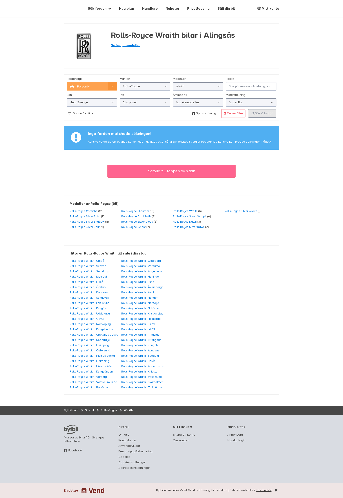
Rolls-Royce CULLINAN (136, 216)
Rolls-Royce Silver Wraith (241, 211)
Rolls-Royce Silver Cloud (137, 221)
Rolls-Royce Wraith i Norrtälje (140, 303)
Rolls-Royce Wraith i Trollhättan (141, 387)
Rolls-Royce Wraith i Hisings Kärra (92, 366)
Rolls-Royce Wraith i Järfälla (139, 329)
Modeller (179, 78)
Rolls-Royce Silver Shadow (87, 221)
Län (69, 94)
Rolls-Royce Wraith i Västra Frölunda (93, 382)
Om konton (181, 440)
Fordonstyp (75, 78)
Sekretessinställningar (134, 467)
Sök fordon (97, 9)
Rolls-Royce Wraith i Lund (137, 282)
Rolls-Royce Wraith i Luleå (86, 282)
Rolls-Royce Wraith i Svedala (140, 355)
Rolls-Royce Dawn (185, 221)
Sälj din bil (226, 9)
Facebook (75, 450)
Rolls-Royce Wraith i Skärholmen (142, 382)
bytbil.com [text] (71, 429)
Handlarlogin (236, 440)
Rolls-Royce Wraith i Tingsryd (140, 334)
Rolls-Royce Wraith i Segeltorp (89, 271)
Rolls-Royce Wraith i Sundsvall (89, 297)
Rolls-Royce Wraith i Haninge (140, 276)
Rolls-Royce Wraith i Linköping (89, 345)
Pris (122, 94)
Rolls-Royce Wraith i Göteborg (141, 260)
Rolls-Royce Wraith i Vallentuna (141, 376)
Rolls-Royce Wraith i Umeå (87, 260)
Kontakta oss (127, 440)
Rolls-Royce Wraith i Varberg (88, 376)
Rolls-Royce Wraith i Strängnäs (141, 340)
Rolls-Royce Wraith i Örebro (88, 287)
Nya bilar (126, 9)
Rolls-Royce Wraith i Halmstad (141, 318)
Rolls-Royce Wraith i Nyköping (140, 308)
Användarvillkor (129, 445)
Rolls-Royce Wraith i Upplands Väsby (94, 334)
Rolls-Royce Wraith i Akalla (138, 292)
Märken (125, 78)
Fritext (230, 78)
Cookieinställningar (132, 462)
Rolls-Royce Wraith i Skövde (88, 266)
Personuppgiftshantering (135, 451)
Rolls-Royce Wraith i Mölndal (88, 276)
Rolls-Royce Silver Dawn (189, 227)
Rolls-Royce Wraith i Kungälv (88, 308)
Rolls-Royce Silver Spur (85, 227)
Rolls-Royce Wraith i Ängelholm (141, 271)
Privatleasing (198, 9)
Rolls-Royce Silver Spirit (85, 216)
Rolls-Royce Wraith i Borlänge (89, 387)
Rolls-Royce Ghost (133, 227)
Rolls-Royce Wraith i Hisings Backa (92, 355)
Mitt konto (268, 9)
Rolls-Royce (101, 204)
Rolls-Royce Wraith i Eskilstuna (89, 303)
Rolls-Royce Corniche (84, 211)
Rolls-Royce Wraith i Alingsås (140, 350)
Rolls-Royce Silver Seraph (190, 216)
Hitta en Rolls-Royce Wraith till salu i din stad (108, 253)
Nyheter (172, 9)
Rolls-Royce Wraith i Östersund (90, 350)
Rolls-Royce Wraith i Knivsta (139, 371)
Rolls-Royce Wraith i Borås (138, 361)
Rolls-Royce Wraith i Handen (139, 297)
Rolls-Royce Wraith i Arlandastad (142, 366)
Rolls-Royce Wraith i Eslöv (138, 324)
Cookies (124, 456)
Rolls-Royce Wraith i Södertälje (90, 340)
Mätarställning (235, 94)
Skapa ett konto (184, 434)
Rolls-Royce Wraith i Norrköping (90, 324)
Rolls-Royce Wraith (185, 211)
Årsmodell (180, 94)
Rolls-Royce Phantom (135, 211)
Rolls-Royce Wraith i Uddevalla (90, 313)
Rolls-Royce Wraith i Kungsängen (91, 371)
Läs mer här (264, 490)
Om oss (123, 434)
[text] (69, 8)
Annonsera (235, 434)
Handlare (150, 9)
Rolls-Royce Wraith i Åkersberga (142, 287)
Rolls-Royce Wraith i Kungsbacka (91, 329)
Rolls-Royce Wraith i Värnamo (140, 266)
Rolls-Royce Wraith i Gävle (87, 318)
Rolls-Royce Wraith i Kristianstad (142, 313)
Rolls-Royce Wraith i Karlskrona (90, 292)
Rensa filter (233, 113)
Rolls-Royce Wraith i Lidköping (89, 361)
